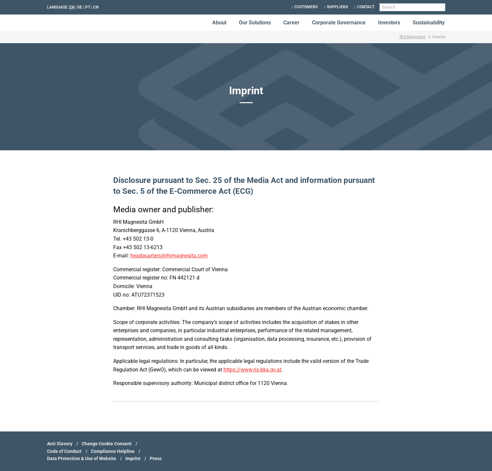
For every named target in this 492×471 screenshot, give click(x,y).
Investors (389, 22)
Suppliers (337, 7)
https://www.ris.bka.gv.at (252, 370)
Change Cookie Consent (107, 443)
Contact (366, 7)
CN (95, 7)
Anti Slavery (59, 443)
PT (87, 7)
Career (291, 22)
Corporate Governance (339, 22)
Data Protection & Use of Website (81, 458)
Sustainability (429, 22)
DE (79, 7)
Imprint (133, 458)
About (219, 22)
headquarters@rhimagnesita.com (169, 255)
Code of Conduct (64, 451)
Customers (306, 7)
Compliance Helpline (113, 451)
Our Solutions (255, 22)
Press (156, 458)
